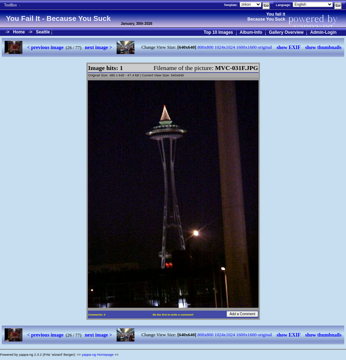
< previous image (45, 47)
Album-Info (251, 32)
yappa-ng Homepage (98, 354)
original (265, 47)
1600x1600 (246, 47)
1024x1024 (224, 47)
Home (19, 31)
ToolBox (10, 5)
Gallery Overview (286, 32)
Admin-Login (323, 32)
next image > (98, 47)
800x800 (205, 47)
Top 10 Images (218, 32)
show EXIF (289, 47)
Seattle (43, 31)
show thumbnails (323, 47)
